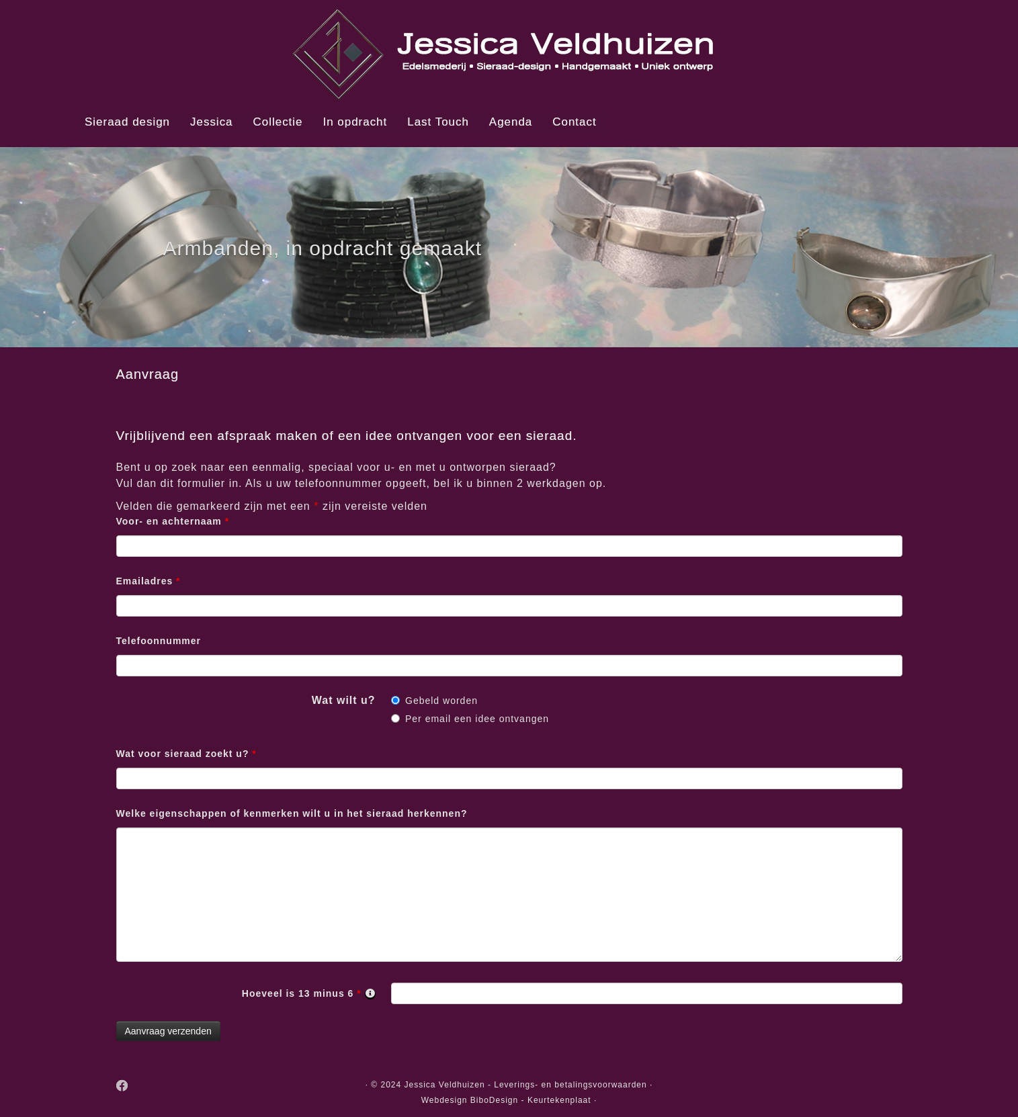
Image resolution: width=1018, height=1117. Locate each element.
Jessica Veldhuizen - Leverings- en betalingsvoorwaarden (526, 1084)
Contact (574, 122)
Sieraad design (127, 122)
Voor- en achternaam (173, 521)
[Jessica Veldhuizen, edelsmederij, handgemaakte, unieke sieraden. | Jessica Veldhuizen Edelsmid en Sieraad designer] (509, 54)
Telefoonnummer (159, 640)
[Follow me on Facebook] (127, 1086)
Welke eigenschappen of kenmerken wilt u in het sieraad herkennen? (292, 813)
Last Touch (438, 122)
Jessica (211, 122)
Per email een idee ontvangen (477, 718)
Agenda (510, 122)
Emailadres (148, 581)
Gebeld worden (441, 700)
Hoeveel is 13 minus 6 (309, 993)
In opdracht (355, 122)
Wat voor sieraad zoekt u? (186, 753)
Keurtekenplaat (559, 1100)
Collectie (278, 122)
